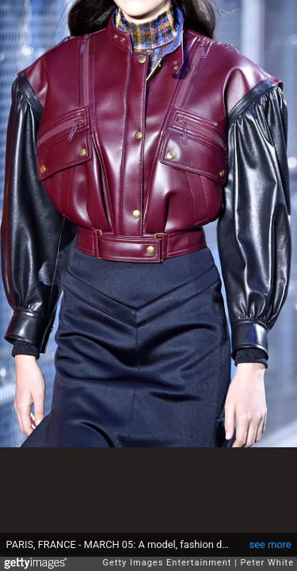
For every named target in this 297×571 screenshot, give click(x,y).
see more (270, 544)
